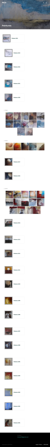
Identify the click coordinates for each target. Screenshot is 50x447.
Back (6, 110)
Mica (4, 3)
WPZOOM (46, 444)
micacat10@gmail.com (22, 437)
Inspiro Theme (39, 444)
